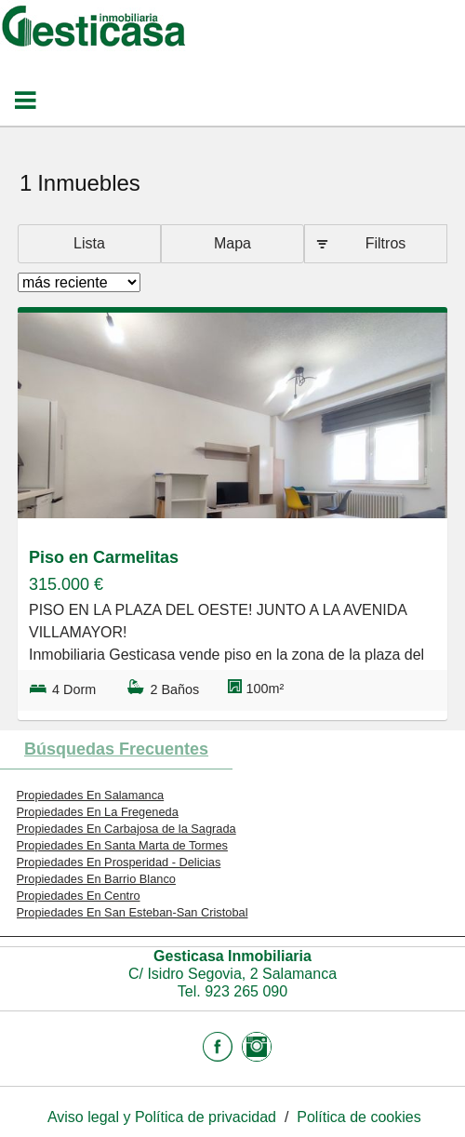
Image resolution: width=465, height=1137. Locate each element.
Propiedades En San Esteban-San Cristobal (132, 912)
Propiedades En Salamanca (91, 795)
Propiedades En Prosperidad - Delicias (119, 862)
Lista (89, 243)
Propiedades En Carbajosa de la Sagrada (126, 829)
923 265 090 (246, 991)
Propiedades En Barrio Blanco (96, 879)
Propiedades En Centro (78, 896)
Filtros (385, 243)
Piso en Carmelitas (104, 557)
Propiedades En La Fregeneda (98, 812)
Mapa (232, 243)
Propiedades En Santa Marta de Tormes (122, 845)
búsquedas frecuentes (116, 749)
